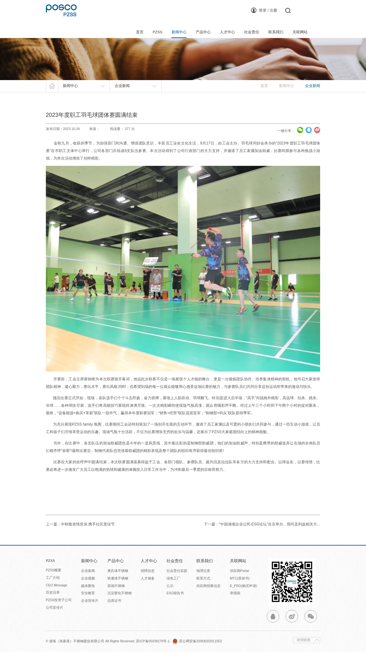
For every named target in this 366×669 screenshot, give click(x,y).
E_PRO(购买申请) (243, 603)
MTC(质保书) (240, 595)
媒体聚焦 (88, 603)
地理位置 (203, 588)
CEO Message (56, 602)
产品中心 (203, 32)
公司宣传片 (54, 625)
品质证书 (114, 618)
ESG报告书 (175, 610)
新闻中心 (179, 32)
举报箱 (235, 610)
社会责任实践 (177, 588)
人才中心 (227, 32)
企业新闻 (88, 588)
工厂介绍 (53, 595)
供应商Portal (239, 588)
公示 (170, 603)
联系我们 (275, 32)
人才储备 (148, 595)
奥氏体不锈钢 (117, 588)
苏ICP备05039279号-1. (154, 658)
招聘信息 (148, 588)
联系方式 (203, 595)
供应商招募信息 (208, 603)
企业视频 (88, 595)
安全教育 (88, 610)
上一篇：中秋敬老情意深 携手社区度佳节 (80, 541)
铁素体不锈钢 (117, 595)
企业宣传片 (89, 618)
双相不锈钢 (116, 603)
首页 (139, 32)
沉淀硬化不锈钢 (119, 610)
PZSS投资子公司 (59, 617)
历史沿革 (53, 610)
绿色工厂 (173, 595)
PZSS (157, 32)
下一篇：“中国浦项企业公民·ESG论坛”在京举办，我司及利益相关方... (262, 541)
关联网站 (300, 32)
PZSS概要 (53, 587)
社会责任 (251, 32)
